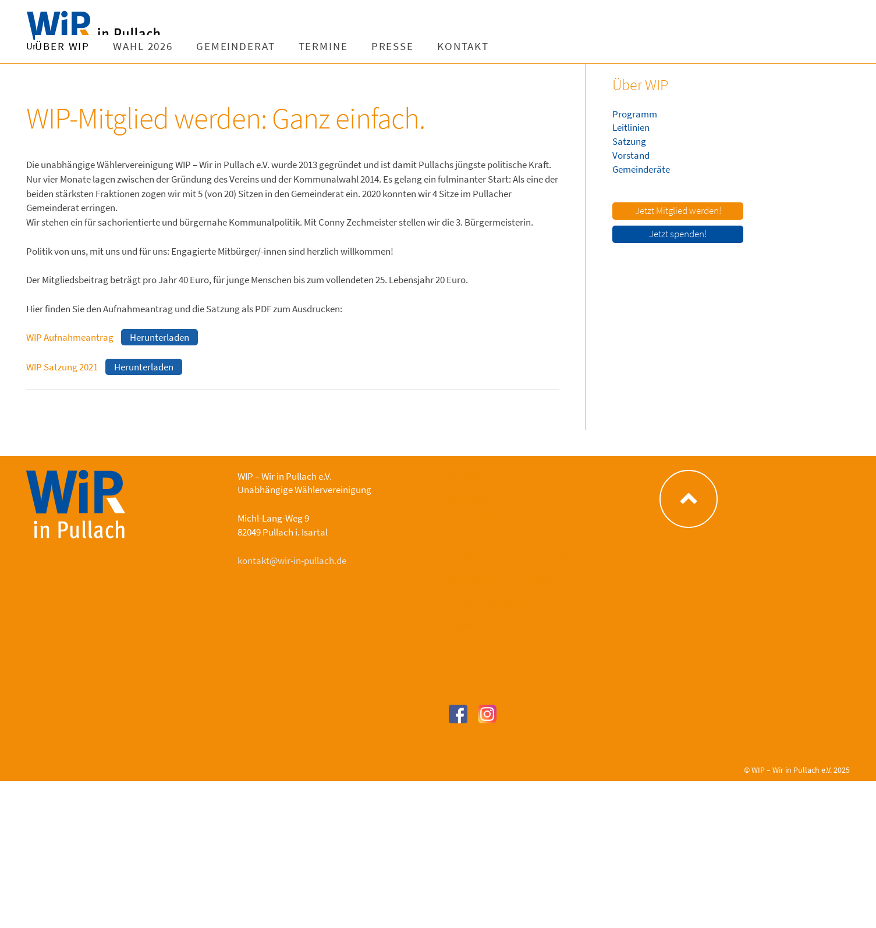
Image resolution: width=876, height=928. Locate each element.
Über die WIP (473, 512)
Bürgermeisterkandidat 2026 (506, 535)
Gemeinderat (384, 46)
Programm (634, 114)
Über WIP (210, 46)
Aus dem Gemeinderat (492, 602)
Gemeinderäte (641, 169)
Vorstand (631, 155)
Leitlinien (631, 127)
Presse (540, 46)
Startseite (468, 476)
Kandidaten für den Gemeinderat (514, 557)
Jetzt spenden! (678, 233)
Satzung (629, 141)
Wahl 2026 (291, 46)
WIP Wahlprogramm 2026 (499, 580)
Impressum (471, 670)
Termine (471, 46)
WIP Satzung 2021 (62, 367)
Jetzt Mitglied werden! (678, 210)
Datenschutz (473, 647)
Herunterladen (159, 337)
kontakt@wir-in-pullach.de (291, 560)
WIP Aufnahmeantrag (70, 337)
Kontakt (611, 46)
